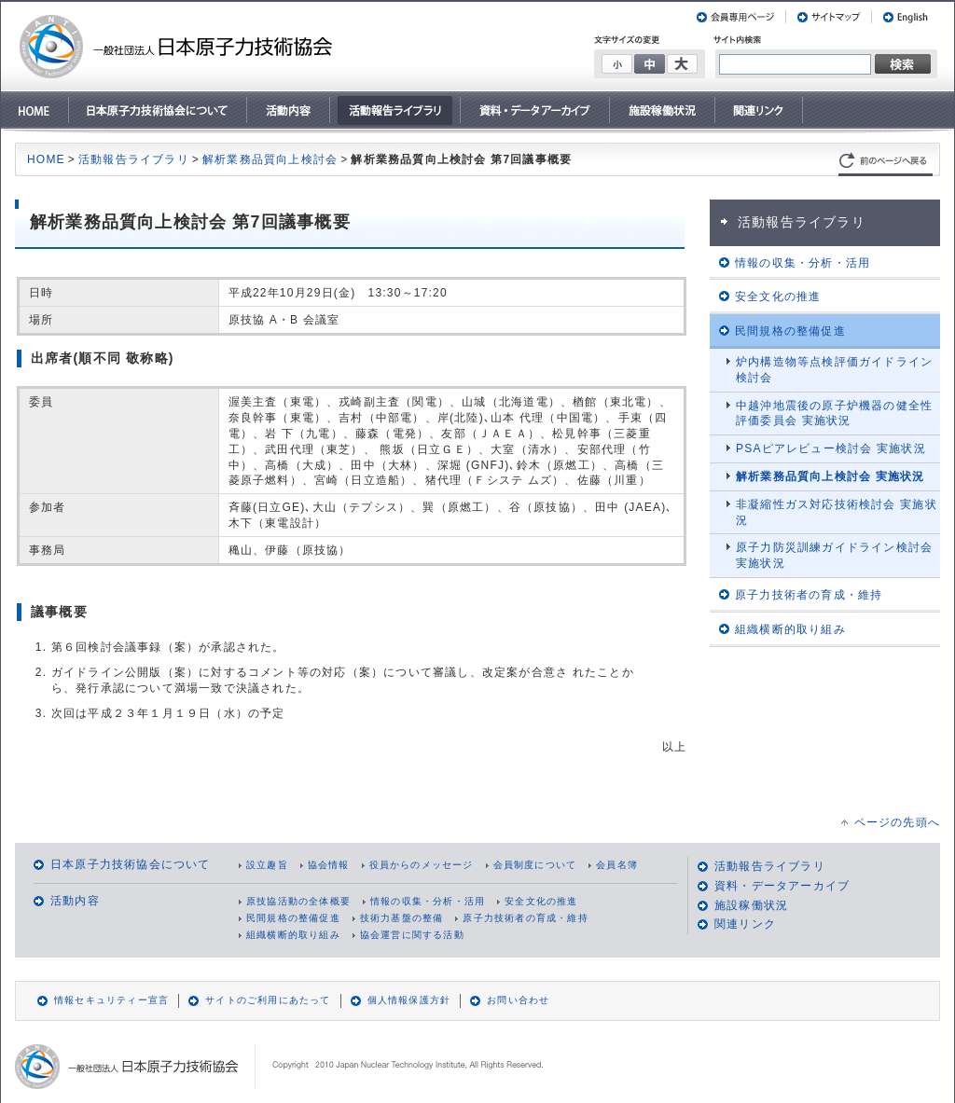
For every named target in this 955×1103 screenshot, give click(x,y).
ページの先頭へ (897, 822)
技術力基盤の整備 (402, 918)
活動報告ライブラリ (133, 159)
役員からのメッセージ (421, 865)
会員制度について (535, 865)
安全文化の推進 (541, 901)
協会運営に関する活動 (412, 935)
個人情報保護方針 (409, 1000)
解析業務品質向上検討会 (270, 159)
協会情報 (329, 865)
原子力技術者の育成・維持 (525, 918)
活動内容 (75, 900)
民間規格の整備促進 (293, 918)
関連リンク (745, 924)
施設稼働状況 (751, 905)
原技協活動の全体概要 (298, 901)
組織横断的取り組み (293, 935)
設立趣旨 (267, 865)
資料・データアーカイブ (782, 885)
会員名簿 (617, 865)
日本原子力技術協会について (130, 864)
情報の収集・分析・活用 (427, 901)
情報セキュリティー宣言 (111, 1000)
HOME (46, 159)
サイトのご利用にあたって (267, 1000)
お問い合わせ (518, 1000)
